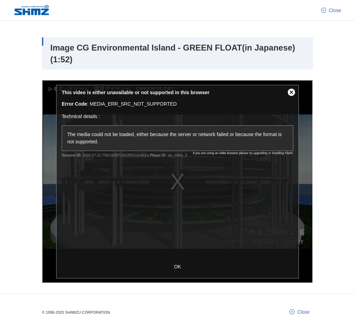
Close (335, 10)
